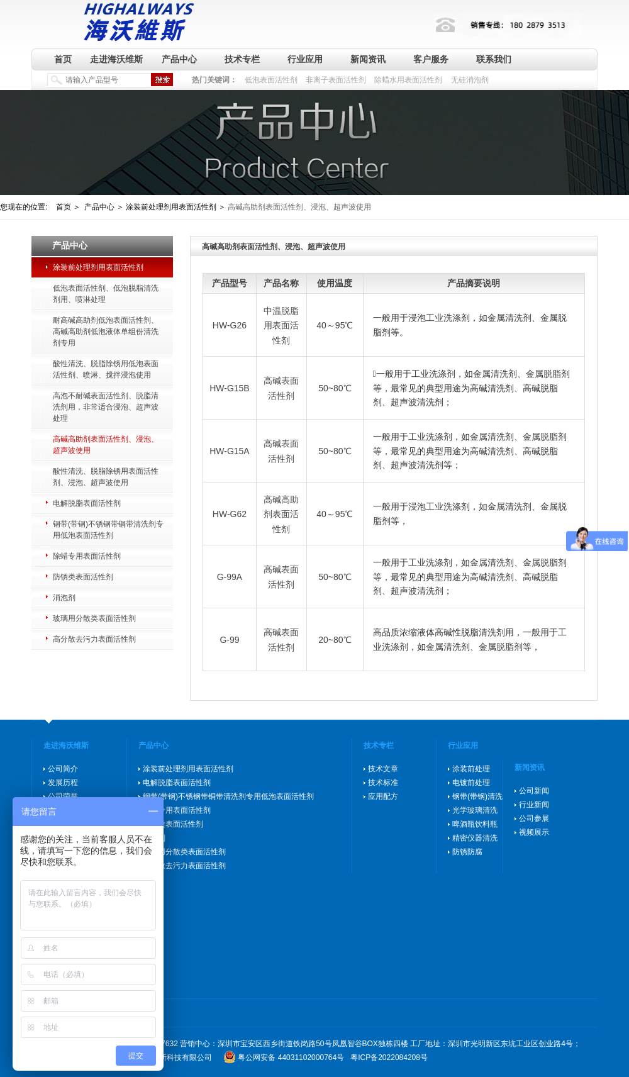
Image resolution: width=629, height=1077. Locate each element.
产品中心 (179, 59)
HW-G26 (230, 325)
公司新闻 (534, 790)
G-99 (229, 640)
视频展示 (534, 832)
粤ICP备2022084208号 (389, 1057)
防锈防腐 (467, 851)
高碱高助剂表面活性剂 (281, 514)
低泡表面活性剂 (271, 79)
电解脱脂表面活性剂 (87, 503)
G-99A (229, 577)
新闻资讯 (368, 59)
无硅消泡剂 (470, 79)
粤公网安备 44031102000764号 (291, 1057)
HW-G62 (230, 514)
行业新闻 (534, 804)
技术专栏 (242, 59)
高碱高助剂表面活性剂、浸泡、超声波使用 (106, 445)
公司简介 (63, 768)
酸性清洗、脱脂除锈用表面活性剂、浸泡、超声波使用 (106, 477)
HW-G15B (229, 388)
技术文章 (383, 768)
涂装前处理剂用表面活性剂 (98, 267)
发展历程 (63, 782)
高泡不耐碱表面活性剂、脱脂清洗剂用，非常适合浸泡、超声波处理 (106, 407)
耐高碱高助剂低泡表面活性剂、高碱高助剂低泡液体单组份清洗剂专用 (106, 331)
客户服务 (430, 59)
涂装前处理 (471, 768)
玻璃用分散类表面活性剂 (94, 618)
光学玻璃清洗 (475, 810)
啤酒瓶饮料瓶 (475, 824)
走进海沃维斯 (116, 59)
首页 (63, 59)
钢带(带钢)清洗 (477, 796)
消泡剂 (64, 597)
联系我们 (493, 59)
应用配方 (383, 796)
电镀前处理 (471, 782)
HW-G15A (229, 451)
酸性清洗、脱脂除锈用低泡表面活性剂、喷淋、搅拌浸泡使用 (106, 369)
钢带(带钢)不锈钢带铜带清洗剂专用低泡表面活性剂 (108, 530)
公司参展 (534, 818)
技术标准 (383, 782)
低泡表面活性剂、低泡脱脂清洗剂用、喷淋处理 (106, 294)
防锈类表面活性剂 (83, 576)
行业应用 (305, 59)
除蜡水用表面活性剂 (408, 79)
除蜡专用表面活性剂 (87, 556)
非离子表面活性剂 (336, 79)
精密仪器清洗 (475, 838)
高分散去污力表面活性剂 (94, 639)
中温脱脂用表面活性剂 (281, 325)
